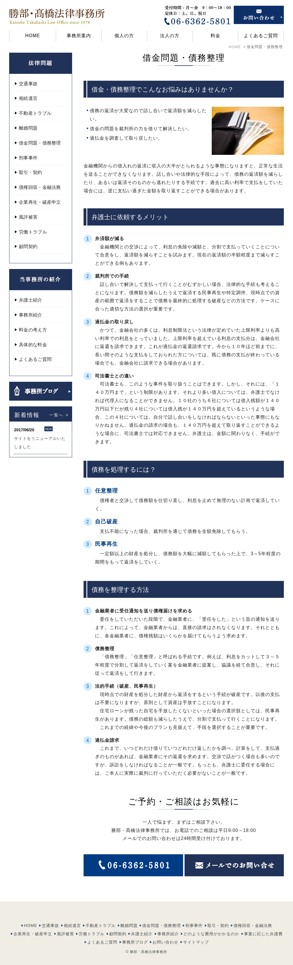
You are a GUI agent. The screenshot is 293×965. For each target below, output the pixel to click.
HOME (32, 35)
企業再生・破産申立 (40, 202)
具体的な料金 (33, 344)
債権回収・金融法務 (40, 187)
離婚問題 (28, 128)
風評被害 (28, 217)
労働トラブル (33, 232)
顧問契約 (28, 246)
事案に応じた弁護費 (263, 923)
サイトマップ (196, 931)
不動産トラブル (35, 113)
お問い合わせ (165, 931)
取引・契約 (30, 172)
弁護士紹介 (30, 300)
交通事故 (28, 83)
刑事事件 (28, 157)
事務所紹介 (30, 315)
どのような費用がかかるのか (211, 923)
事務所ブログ (135, 931)
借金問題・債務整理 (40, 143)
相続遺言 (28, 98)
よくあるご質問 (261, 35)
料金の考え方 (33, 329)
